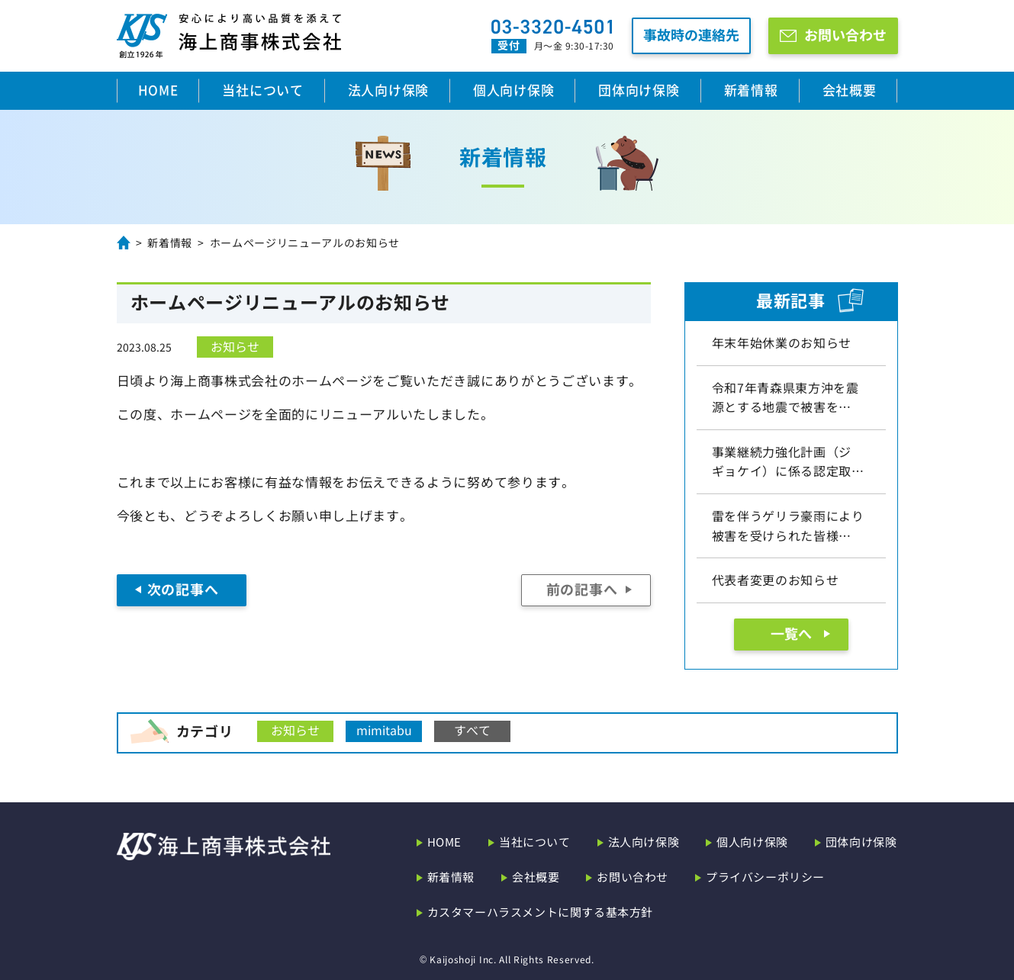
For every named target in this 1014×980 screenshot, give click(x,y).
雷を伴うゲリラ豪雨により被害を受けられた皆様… (788, 525)
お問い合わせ (845, 34)
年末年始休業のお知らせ (781, 342)
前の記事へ (581, 589)
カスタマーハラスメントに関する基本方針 (540, 912)
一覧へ (791, 633)
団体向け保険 (638, 89)
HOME (158, 89)
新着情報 (751, 89)
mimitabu (384, 730)
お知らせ (235, 346)
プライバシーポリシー (765, 877)
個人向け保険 (513, 89)
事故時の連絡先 (691, 34)
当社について (262, 89)
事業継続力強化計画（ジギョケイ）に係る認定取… (788, 461)
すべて (472, 730)
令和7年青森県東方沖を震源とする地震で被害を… (785, 397)
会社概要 (849, 89)
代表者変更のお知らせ (775, 579)
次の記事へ (182, 589)
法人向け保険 (388, 89)
